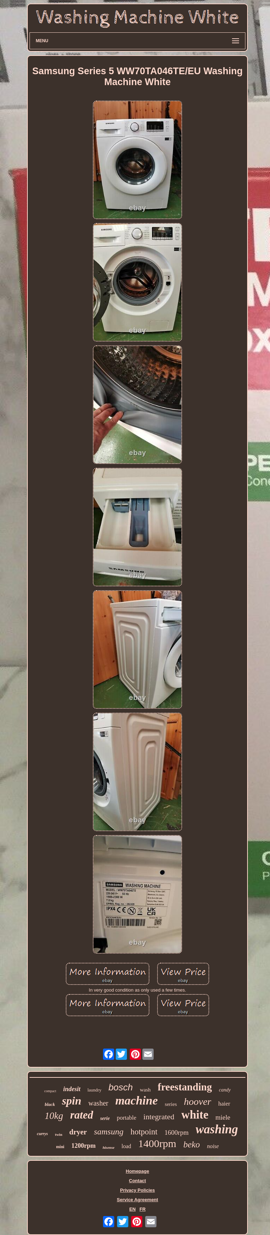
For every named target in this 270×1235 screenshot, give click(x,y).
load (126, 1146)
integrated (158, 1116)
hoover (197, 1101)
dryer (78, 1132)
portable (126, 1117)
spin (71, 1100)
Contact (137, 1180)
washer (98, 1103)
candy (225, 1090)
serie (105, 1118)
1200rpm (83, 1145)
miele (223, 1117)
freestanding (185, 1087)
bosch (120, 1087)
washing (216, 1129)
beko (191, 1144)
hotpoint (144, 1131)
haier (224, 1103)
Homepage (137, 1171)
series (171, 1104)
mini (60, 1146)
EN (132, 1209)
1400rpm (157, 1143)
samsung (108, 1131)
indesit (72, 1089)
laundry (95, 1090)
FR (143, 1209)
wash (145, 1090)
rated (81, 1115)
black (50, 1104)
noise (213, 1146)
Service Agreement (137, 1199)
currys (42, 1133)
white (194, 1114)
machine (136, 1100)
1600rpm (177, 1132)
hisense (109, 1147)
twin (58, 1134)
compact (50, 1091)
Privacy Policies (137, 1190)
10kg (54, 1115)
